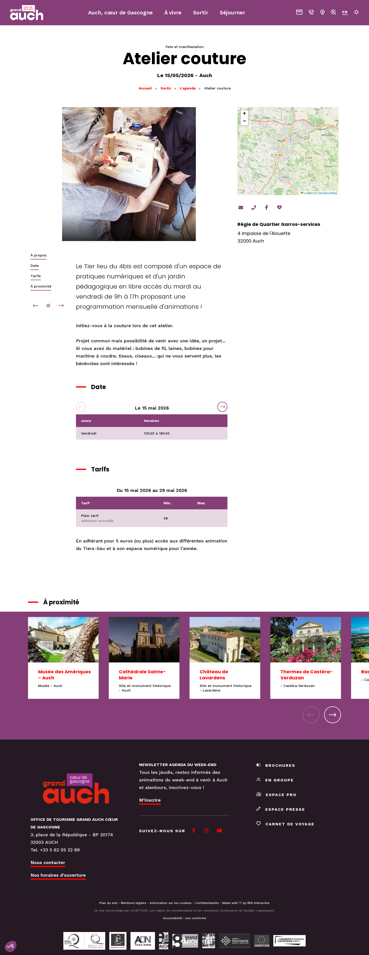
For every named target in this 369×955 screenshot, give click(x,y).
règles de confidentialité (174, 910)
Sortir (166, 88)
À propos (38, 255)
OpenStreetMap (327, 193)
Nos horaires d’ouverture (58, 875)
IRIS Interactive (258, 903)
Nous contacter (48, 862)
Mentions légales (133, 903)
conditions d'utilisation (220, 910)
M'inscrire (150, 800)
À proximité (41, 286)
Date (35, 266)
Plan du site (108, 903)
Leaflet (306, 193)
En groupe (275, 780)
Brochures (275, 765)
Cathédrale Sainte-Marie (142, 675)
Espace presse (280, 809)
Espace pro (276, 794)
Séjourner (232, 12)
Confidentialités (207, 903)
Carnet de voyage (285, 824)
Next (222, 407)
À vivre (172, 12)
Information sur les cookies (171, 903)
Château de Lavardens (214, 675)
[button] (244, 114)
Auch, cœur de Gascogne (120, 12)
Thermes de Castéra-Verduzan (306, 675)
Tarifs (36, 276)
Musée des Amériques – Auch (64, 675)
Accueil (145, 88)
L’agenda (188, 88)
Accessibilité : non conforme (184, 918)
